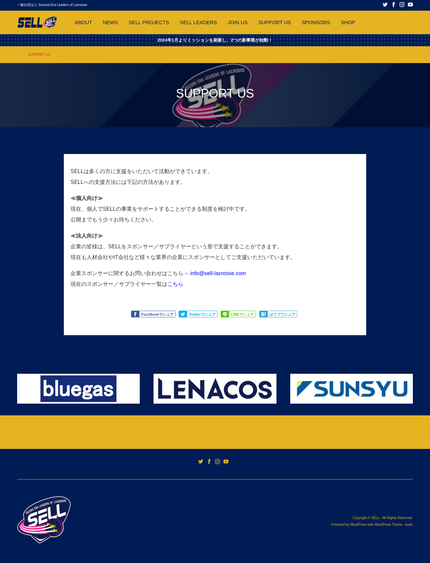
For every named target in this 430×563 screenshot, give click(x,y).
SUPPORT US (274, 22)
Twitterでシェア (202, 314)
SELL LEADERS (198, 22)
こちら (175, 284)
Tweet (184, 314)
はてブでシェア (282, 314)
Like (136, 314)
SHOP (348, 22)
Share (226, 314)
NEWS (110, 22)
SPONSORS (316, 22)
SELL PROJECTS (149, 22)
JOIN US (238, 22)
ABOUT (83, 22)
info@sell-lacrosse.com (218, 273)
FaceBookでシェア (157, 314)
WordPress (358, 524)
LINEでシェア (242, 314)
